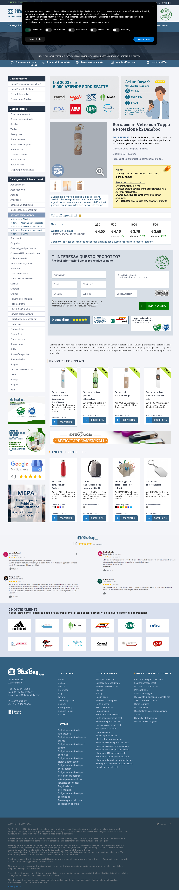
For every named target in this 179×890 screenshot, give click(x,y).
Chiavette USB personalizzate (25, 253)
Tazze (13, 374)
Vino (12, 389)
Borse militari (102, 711)
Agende (14, 194)
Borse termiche (17, 159)
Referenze (63, 690)
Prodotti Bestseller (19, 94)
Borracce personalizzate (57, 56)
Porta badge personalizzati (23, 319)
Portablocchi (16, 149)
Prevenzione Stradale (21, 99)
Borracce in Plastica (20, 219)
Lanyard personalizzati (21, 314)
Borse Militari (17, 164)
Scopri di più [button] (35, 39)
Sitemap (62, 714)
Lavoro (61, 697)
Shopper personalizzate (22, 169)
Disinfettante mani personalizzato (150, 711)
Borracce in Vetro (19, 234)
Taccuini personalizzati (21, 369)
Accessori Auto (17, 189)
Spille (13, 349)
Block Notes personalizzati (23, 210)
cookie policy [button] (113, 14)
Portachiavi (15, 324)
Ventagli (14, 379)
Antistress (15, 200)
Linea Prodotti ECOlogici (22, 89)
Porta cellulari (17, 329)
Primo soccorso (18, 339)
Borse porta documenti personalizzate (114, 763)
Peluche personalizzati (21, 299)
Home (41, 56)
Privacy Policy (65, 707)
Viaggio (14, 384)
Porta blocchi (102, 704)
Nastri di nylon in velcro (21, 278)
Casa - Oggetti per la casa (23, 248)
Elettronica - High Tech (21, 263)
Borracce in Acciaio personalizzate (27, 226)
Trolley (13, 129)
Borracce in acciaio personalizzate (112, 746)
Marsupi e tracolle (19, 154)
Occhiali (14, 283)
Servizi (61, 686)
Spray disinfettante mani (146, 718)
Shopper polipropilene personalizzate (114, 760)
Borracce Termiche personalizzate (27, 230)
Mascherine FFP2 (19, 273)
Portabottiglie (141, 690)
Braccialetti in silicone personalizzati (152, 697)
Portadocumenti (18, 139)
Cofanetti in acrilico (19, 258)
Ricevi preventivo (153, 306)
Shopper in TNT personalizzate (111, 753)
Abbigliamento (17, 184)
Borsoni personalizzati (21, 119)
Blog (60, 693)
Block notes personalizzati (109, 739)
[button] (153, 6)
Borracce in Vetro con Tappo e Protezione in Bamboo (115, 56)
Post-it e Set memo (20, 309)
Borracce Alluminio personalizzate (27, 223)
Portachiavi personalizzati (108, 721)
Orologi (14, 293)
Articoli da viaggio (143, 693)
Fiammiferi (15, 268)
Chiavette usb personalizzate (148, 679)
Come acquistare (66, 700)
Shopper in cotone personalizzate (112, 756)
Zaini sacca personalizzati (108, 725)
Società (61, 683)
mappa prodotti (14, 887)
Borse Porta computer (106, 700)
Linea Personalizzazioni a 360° (25, 84)
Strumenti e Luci (18, 359)
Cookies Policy (65, 711)
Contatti (162, 3)
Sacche (14, 124)
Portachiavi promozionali (146, 686)
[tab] (55, 186)
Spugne (14, 364)
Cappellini (15, 243)
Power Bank (16, 334)
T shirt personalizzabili (145, 700)
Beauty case (16, 134)
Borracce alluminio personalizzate (112, 742)
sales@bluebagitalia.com (28, 695)
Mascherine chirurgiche (145, 721)
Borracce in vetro (80, 56)
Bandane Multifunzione (21, 205)
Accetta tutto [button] (144, 39)
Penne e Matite (17, 304)
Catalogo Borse (16, 25)
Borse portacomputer (20, 144)
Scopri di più (63, 422)
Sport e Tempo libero (20, 354)
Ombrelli (14, 288)
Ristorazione (16, 344)
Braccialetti (15, 238)
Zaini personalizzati (20, 114)
